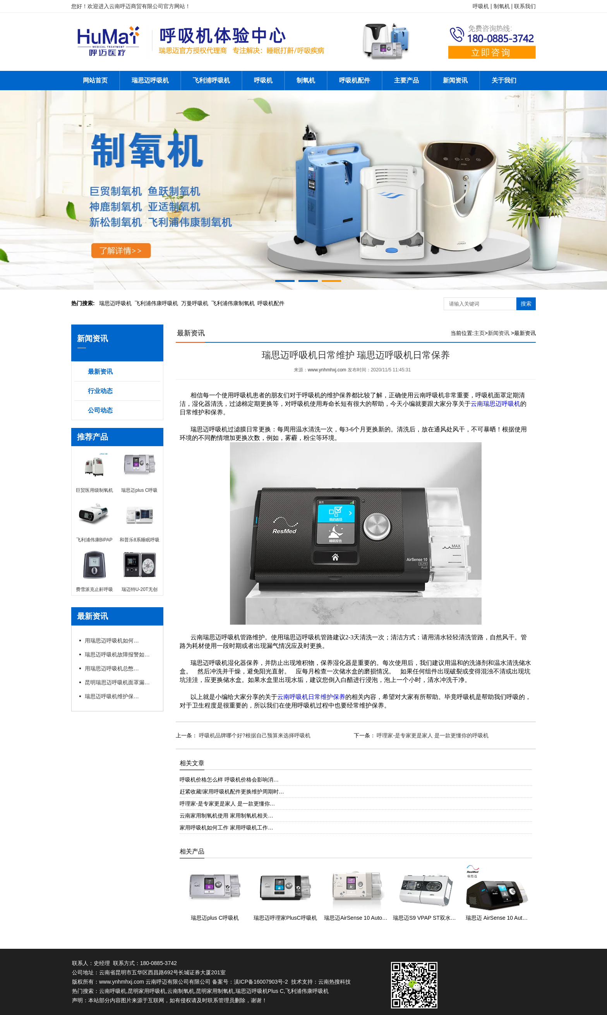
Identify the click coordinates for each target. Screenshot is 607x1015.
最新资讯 (100, 371)
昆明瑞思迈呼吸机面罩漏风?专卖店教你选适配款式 (119, 682)
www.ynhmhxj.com (327, 370)
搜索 (526, 304)
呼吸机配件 (354, 80)
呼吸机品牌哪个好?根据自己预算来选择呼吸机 (253, 735)
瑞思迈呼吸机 (150, 80)
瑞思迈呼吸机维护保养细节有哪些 (112, 696)
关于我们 (504, 80)
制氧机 (306, 80)
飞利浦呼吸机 (211, 80)
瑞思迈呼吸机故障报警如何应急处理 (119, 654)
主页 (479, 333)
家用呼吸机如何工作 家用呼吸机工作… (226, 827)
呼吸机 (263, 80)
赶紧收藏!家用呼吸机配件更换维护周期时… (232, 791)
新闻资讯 (455, 80)
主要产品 (406, 80)
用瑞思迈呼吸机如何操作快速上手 (112, 640)
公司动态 (100, 410)
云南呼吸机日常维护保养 (311, 697)
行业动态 (100, 391)
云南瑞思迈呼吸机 (495, 403)
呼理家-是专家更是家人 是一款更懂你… (227, 803)
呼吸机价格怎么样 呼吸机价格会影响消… (229, 779)
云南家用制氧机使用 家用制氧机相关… (226, 815)
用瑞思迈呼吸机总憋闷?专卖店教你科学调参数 (112, 668)
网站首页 (95, 80)
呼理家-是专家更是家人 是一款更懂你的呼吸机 (432, 735)
